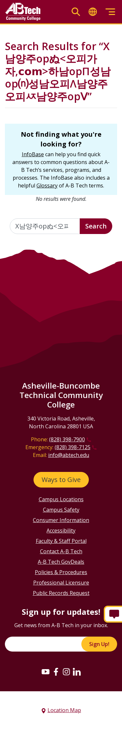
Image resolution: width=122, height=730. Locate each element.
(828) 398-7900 (67, 439)
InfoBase (33, 154)
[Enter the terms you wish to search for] (45, 226)
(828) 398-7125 (72, 447)
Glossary (47, 185)
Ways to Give (61, 479)
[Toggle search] (75, 12)
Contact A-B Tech (61, 551)
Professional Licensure (61, 582)
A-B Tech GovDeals (61, 561)
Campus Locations (61, 499)
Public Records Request (61, 593)
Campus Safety (61, 509)
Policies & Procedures (61, 572)
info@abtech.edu (68, 455)
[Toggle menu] (110, 12)
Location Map (64, 710)
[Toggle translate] (92, 12)
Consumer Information (61, 520)
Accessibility (61, 530)
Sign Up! (99, 644)
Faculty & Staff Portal (61, 540)
